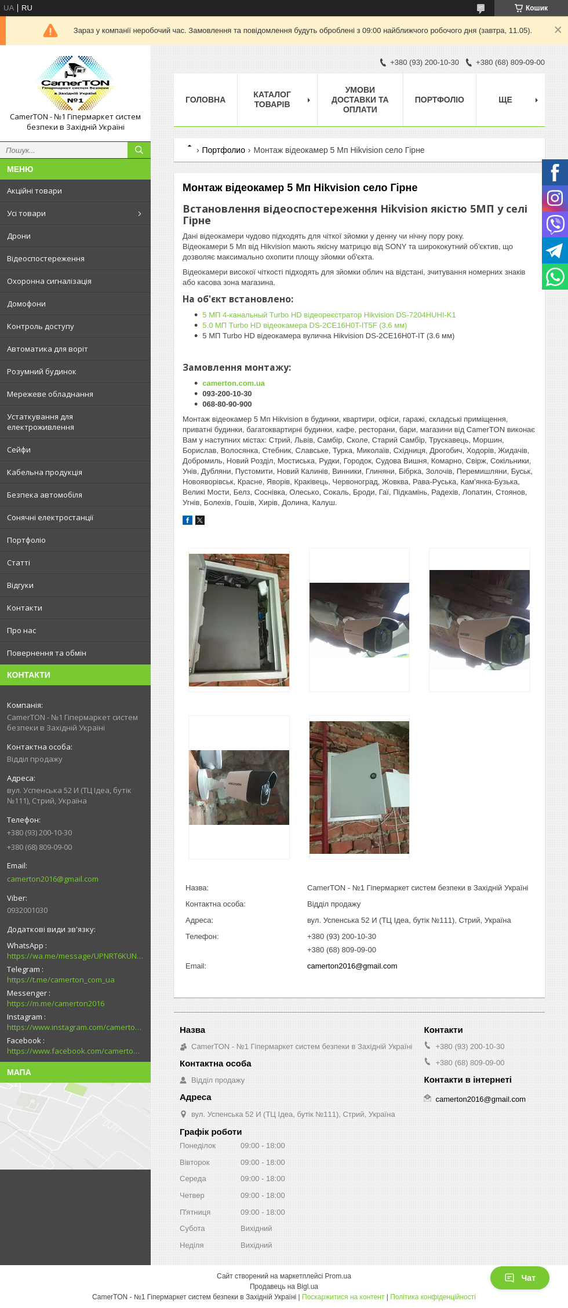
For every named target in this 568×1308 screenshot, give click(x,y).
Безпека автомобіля (44, 494)
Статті (18, 562)
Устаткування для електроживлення (40, 421)
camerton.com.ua (233, 383)
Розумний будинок (42, 371)
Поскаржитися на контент (343, 1297)
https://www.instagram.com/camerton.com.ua (75, 1027)
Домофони (26, 303)
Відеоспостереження (46, 258)
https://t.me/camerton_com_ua (61, 979)
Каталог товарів (272, 99)
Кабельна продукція (44, 472)
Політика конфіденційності (433, 1297)
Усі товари (26, 213)
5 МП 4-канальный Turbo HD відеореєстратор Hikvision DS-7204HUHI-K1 (329, 314)
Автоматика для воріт (47, 349)
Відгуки (20, 585)
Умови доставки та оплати (360, 99)
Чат (520, 1278)
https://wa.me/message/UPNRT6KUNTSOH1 (75, 956)
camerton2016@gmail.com (53, 879)
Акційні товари (34, 190)
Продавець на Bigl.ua (284, 1287)
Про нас (21, 630)
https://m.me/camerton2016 (55, 1003)
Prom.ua (338, 1276)
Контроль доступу (40, 326)
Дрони (19, 236)
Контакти (24, 607)
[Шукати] (139, 150)
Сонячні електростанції (50, 517)
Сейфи (19, 449)
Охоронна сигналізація (49, 281)
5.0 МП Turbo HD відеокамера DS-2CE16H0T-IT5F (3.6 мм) (304, 325)
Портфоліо (26, 540)
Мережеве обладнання (50, 394)
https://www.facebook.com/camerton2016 (75, 1051)
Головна (205, 99)
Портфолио (223, 150)
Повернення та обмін (46, 653)
